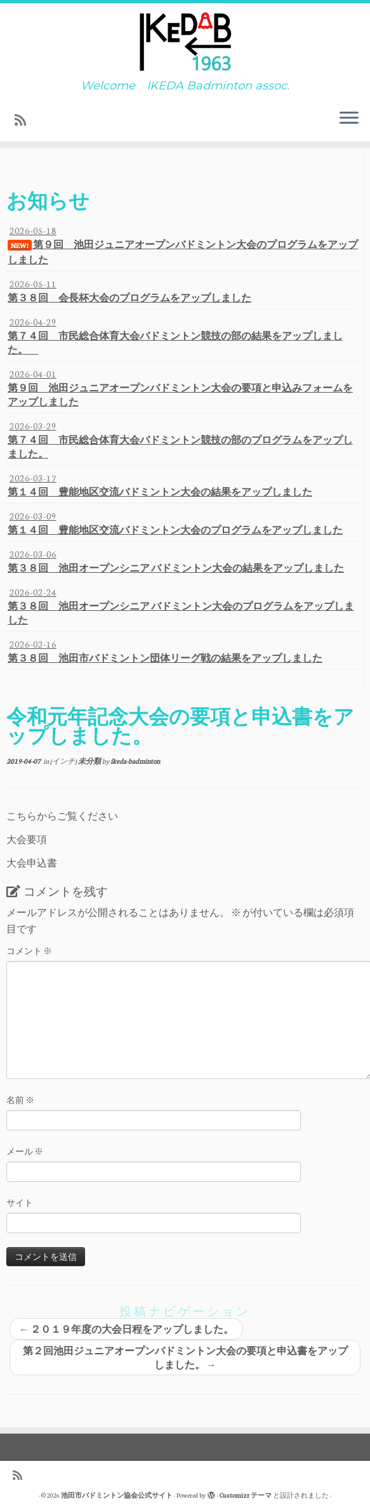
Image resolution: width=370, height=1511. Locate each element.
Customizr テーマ (246, 1495)
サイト (19, 1202)
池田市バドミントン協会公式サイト (117, 1495)
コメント (29, 950)
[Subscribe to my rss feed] (24, 120)
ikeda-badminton (135, 761)
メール (24, 1151)
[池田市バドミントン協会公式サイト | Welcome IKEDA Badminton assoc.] (185, 41)
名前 (20, 1099)
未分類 (90, 761)
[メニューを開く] (349, 118)
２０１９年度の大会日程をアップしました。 (126, 1329)
